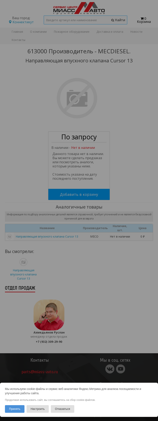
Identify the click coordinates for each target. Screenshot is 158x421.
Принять (14, 409)
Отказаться (62, 409)
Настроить (38, 409)
